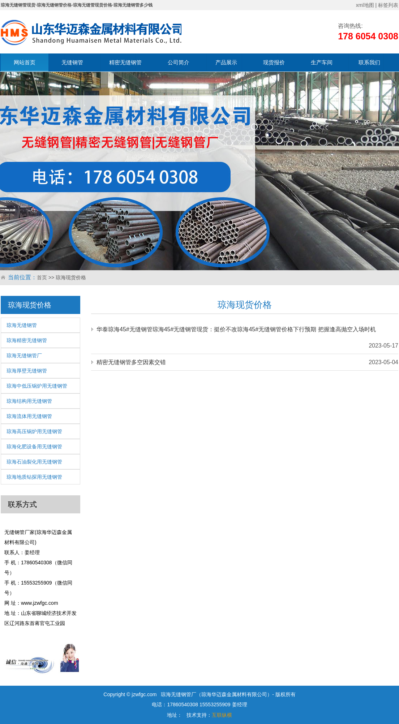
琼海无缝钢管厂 (24, 355)
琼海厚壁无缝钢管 (27, 371)
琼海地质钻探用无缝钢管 (34, 477)
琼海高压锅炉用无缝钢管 (34, 431)
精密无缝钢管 (125, 62)
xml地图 (365, 5)
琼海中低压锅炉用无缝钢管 (37, 386)
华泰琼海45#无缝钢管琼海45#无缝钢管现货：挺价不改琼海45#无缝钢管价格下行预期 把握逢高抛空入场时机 (236, 329)
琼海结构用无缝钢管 (29, 401)
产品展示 (226, 62)
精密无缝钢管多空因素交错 (131, 362)
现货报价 (274, 62)
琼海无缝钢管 (22, 325)
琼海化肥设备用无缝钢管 (34, 446)
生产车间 (321, 62)
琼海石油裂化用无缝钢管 (34, 462)
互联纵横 (222, 715)
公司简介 (178, 62)
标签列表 (388, 5)
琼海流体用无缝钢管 (29, 416)
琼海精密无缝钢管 (27, 340)
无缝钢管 (72, 62)
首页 (42, 277)
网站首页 (24, 62)
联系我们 (369, 62)
